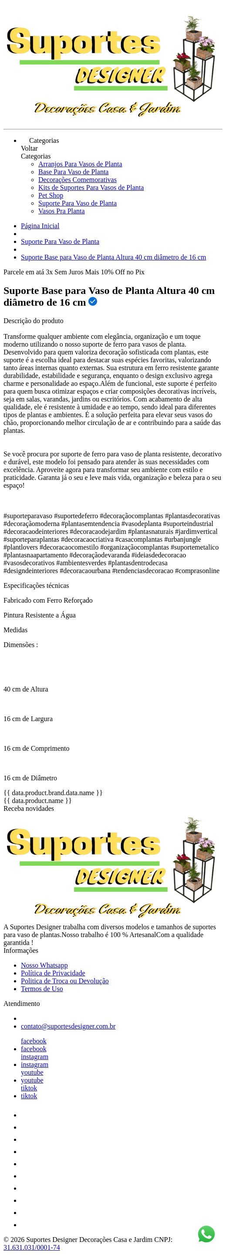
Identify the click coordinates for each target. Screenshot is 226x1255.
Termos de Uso (42, 988)
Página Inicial (40, 225)
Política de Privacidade (53, 973)
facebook (34, 1041)
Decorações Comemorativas (77, 179)
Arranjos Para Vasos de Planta (80, 164)
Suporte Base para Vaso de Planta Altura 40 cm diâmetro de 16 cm (113, 257)
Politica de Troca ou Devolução (65, 981)
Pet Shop (50, 195)
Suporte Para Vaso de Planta (77, 203)
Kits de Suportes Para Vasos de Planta (91, 187)
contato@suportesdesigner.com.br (68, 1026)
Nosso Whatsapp (44, 965)
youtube (32, 1072)
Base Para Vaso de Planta (73, 171)
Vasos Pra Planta (61, 211)
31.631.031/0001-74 (31, 1247)
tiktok (29, 1088)
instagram (34, 1056)
